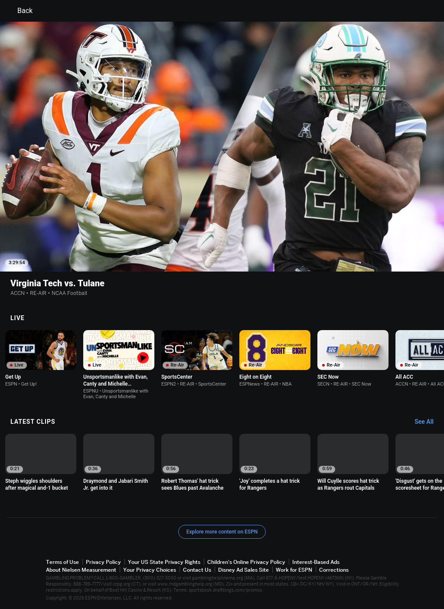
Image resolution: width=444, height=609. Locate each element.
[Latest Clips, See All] (428, 422)
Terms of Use (62, 562)
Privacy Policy (103, 562)
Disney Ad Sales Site (243, 569)
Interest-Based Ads (316, 562)
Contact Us (197, 569)
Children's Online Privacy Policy (246, 562)
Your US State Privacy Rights (164, 562)
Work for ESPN (294, 569)
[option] (40, 358)
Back (20, 11)
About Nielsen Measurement (81, 569)
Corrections (334, 569)
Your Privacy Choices (149, 569)
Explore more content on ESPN (222, 532)
